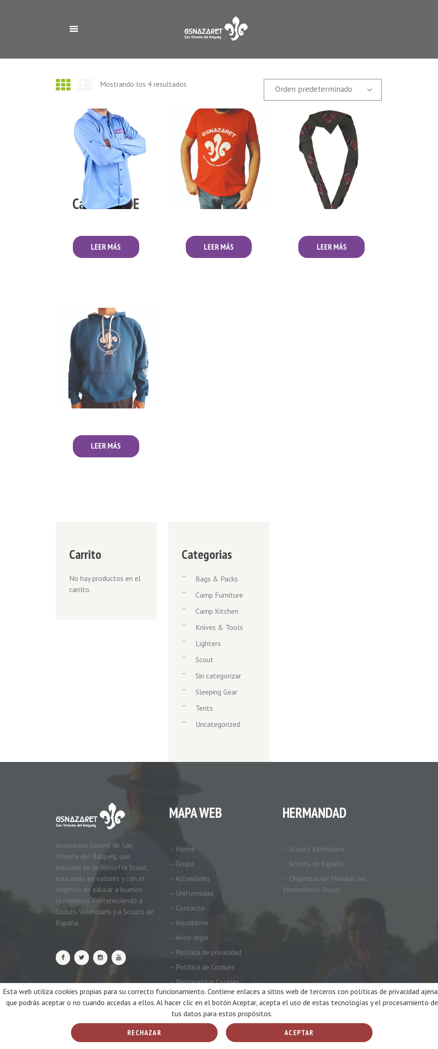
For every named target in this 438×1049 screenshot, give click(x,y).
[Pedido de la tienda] (323, 90)
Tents (204, 708)
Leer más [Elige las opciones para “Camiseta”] (219, 247)
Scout (204, 659)
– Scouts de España (313, 863)
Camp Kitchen (216, 611)
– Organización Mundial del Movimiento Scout (325, 884)
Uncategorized (217, 724)
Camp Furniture (219, 594)
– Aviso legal (189, 937)
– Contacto (187, 907)
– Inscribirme (189, 922)
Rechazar (144, 1032)
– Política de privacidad (205, 952)
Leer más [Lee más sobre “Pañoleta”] (332, 247)
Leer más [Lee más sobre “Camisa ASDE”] (106, 247)
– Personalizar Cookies (204, 981)
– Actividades (189, 878)
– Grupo (181, 863)
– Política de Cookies (202, 966)
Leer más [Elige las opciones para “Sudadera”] (106, 446)
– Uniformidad (191, 893)
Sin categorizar (218, 675)
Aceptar (299, 1032)
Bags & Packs (216, 578)
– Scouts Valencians (313, 848)
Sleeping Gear (216, 691)
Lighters (208, 643)
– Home (182, 848)
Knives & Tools (219, 627)
